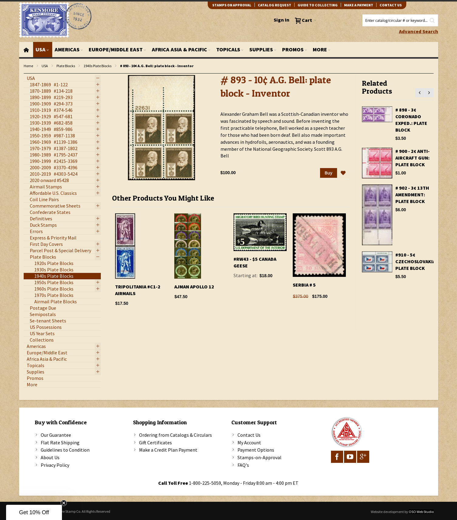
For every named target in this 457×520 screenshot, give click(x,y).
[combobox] (400, 20)
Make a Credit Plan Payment (168, 450)
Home (28, 66)
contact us (391, 5)
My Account (249, 442)
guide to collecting (318, 5)
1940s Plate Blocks (97, 66)
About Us (50, 457)
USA (45, 66)
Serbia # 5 (304, 285)
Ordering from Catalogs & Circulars (175, 435)
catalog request (274, 5)
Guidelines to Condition (65, 450)
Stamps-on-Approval (259, 457)
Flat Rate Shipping (60, 442)
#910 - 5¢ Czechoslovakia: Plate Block (416, 261)
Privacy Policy (55, 465)
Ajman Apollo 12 (194, 287)
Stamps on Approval (231, 5)
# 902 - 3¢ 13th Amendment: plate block (412, 194)
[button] (343, 173)
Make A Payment (358, 5)
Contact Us (249, 435)
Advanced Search (418, 31)
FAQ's (243, 465)
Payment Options (255, 450)
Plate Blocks (65, 66)
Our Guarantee (56, 435)
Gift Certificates (155, 442)
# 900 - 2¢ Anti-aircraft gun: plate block (412, 157)
